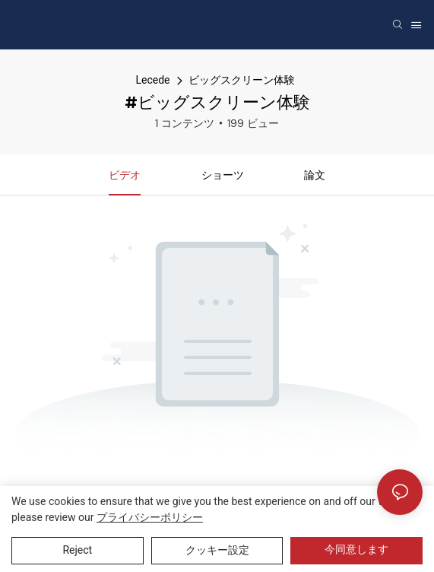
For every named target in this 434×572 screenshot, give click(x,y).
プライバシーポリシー (150, 517)
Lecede (152, 80)
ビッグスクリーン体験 (241, 80)
